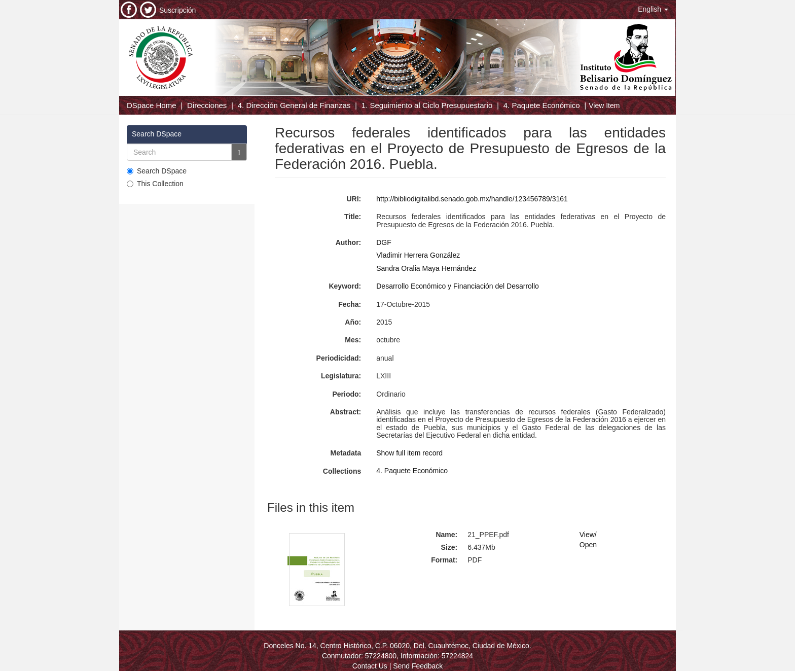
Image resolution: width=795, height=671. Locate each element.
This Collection (155, 184)
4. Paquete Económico (541, 105)
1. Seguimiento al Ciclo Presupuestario (427, 105)
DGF (383, 242)
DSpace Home (151, 105)
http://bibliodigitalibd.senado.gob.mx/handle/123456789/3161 (472, 199)
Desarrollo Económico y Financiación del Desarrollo (457, 286)
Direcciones (207, 105)
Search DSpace (157, 171)
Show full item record (409, 453)
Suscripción (177, 10)
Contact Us (369, 666)
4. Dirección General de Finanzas (294, 105)
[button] (653, 9)
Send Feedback (418, 666)
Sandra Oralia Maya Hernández (426, 268)
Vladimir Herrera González (418, 255)
